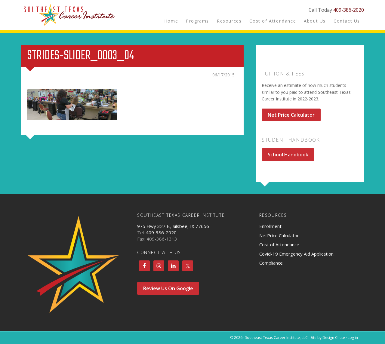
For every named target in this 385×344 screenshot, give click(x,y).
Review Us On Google (168, 288)
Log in (353, 337)
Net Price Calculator (291, 115)
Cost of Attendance (279, 244)
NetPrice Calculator (279, 235)
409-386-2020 (348, 10)
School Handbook (288, 154)
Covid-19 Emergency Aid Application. (296, 254)
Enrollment (270, 226)
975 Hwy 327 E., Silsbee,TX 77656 (173, 226)
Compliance (271, 263)
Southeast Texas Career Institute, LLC (69, 15)
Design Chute (333, 337)
